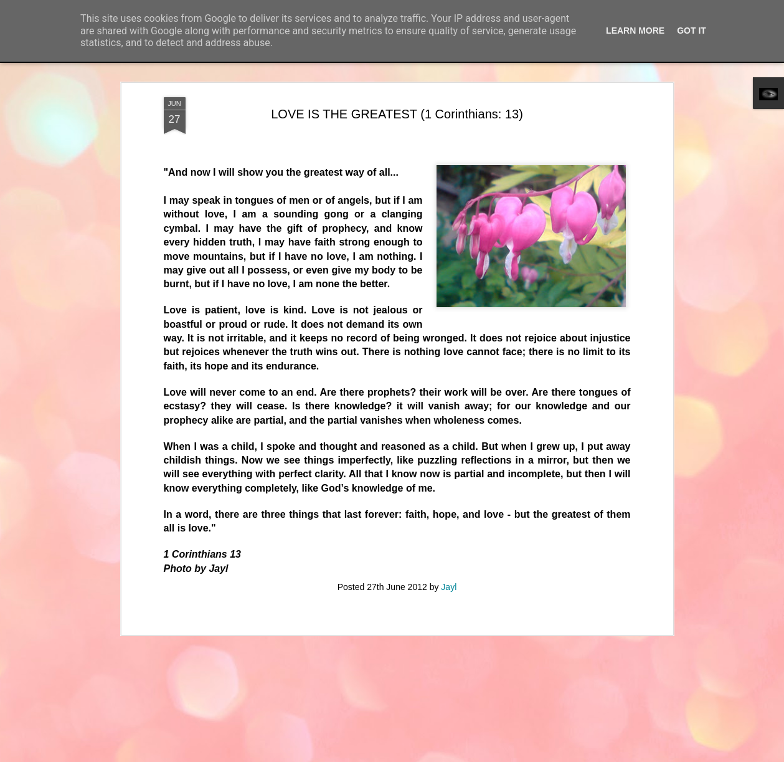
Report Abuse (522, 755)
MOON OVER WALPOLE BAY (387, 560)
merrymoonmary (407, 755)
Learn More (635, 31)
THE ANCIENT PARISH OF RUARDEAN (256, 728)
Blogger (486, 755)
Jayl (448, 283)
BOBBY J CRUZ (79, 724)
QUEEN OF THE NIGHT (535, 729)
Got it (691, 31)
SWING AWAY (77, 554)
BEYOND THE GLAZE (228, 553)
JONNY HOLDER (378, 722)
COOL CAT (682, 553)
